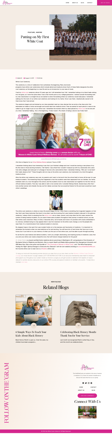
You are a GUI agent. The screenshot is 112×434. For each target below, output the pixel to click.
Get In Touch (105, 2)
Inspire (39, 32)
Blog (82, 2)
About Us (75, 2)
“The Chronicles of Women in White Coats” (60, 244)
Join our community (87, 396)
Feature (31, 32)
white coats (48, 215)
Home (67, 2)
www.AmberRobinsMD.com (86, 246)
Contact (89, 2)
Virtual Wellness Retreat (39, 162)
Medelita (44, 249)
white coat (25, 92)
